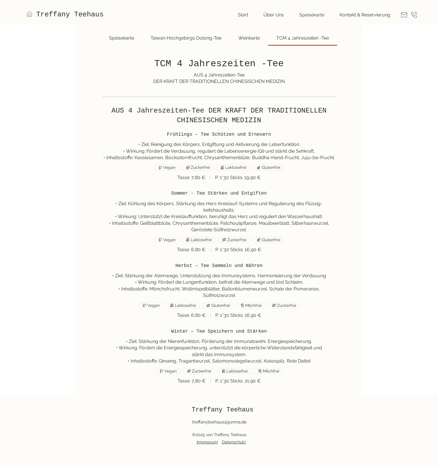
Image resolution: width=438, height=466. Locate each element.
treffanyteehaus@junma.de (219, 422)
